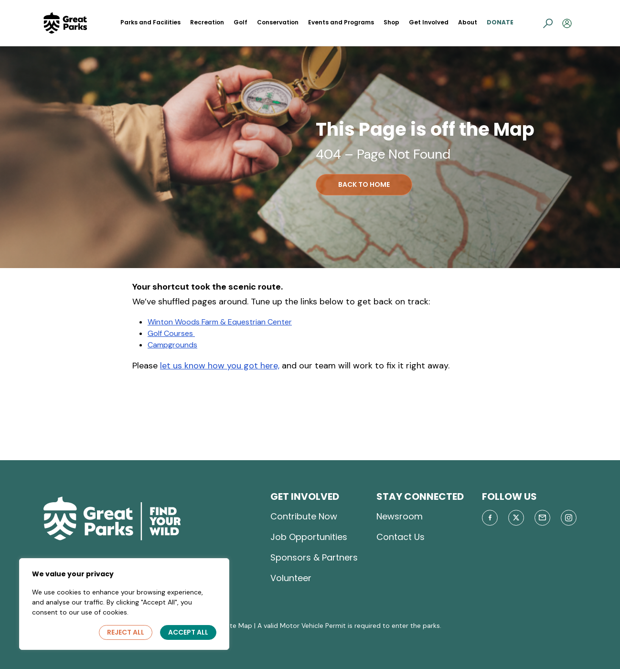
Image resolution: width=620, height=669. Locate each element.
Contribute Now (303, 516)
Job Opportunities (308, 537)
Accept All (188, 632)
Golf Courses (171, 333)
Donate (500, 22)
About (467, 22)
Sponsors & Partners (314, 557)
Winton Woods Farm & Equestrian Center (220, 322)
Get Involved (429, 22)
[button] (548, 23)
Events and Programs (341, 22)
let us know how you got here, (219, 365)
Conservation (278, 22)
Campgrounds (172, 345)
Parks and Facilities (150, 22)
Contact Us (400, 537)
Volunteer (290, 578)
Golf (240, 22)
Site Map (238, 625)
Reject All (125, 632)
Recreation (207, 22)
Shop (391, 22)
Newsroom (399, 516)
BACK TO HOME (364, 184)
